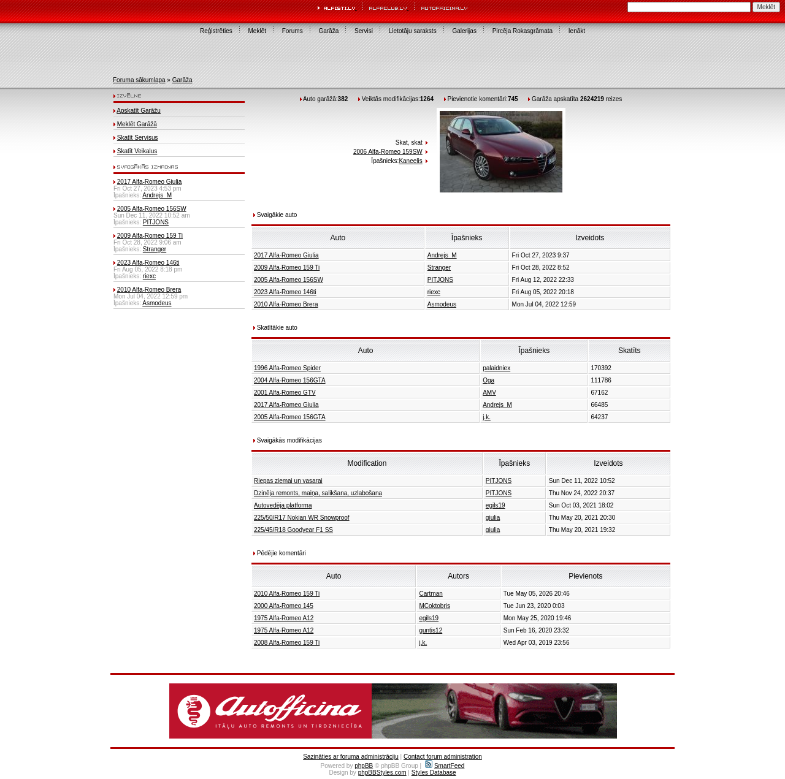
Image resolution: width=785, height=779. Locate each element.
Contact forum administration (443, 756)
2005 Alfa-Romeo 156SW (151, 208)
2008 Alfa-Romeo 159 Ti (287, 642)
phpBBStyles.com (382, 772)
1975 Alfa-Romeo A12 (283, 618)
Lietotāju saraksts (413, 31)
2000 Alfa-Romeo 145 (283, 605)
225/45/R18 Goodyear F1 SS (293, 529)
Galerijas (464, 31)
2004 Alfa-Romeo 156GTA (290, 380)
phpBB (363, 765)
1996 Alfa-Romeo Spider (287, 368)
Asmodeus (156, 303)
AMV (489, 392)
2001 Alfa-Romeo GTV (285, 392)
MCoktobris (434, 605)
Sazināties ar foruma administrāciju (351, 756)
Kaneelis (410, 161)
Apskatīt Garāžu (139, 110)
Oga (488, 380)
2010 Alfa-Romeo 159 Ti (287, 593)
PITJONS (156, 222)
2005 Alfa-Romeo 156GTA (290, 417)
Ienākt (577, 31)
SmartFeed (444, 765)
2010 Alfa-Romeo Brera (149, 289)
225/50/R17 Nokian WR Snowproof (302, 517)
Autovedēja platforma (283, 505)
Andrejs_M (157, 195)
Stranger (154, 249)
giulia (493, 517)
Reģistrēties (216, 31)
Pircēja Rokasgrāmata (522, 31)
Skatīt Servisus (137, 137)
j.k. (487, 417)
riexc (149, 276)
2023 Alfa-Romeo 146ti (148, 262)
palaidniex (496, 368)
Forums (292, 31)
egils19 (495, 505)
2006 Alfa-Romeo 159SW (388, 151)
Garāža (328, 31)
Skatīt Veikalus (137, 151)
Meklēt (257, 31)
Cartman (430, 593)
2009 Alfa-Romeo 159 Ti (150, 235)
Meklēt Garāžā (137, 124)
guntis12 (430, 630)
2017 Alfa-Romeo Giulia (149, 181)
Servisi (363, 31)
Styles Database (434, 772)
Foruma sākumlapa (139, 80)
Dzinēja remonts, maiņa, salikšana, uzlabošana (318, 493)
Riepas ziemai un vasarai (288, 480)
